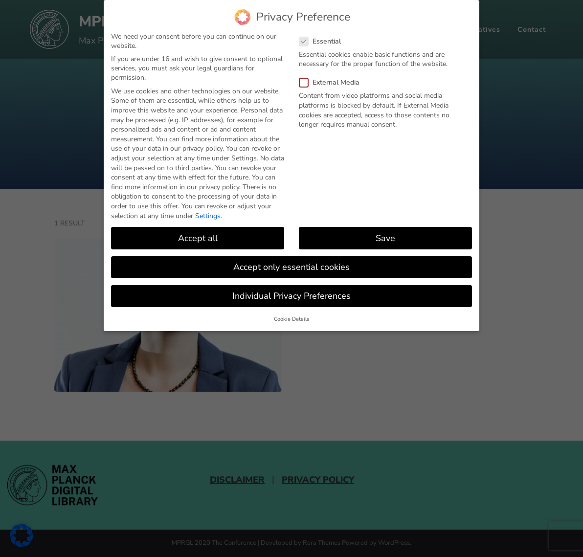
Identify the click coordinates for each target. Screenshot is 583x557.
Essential (323, 41)
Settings (208, 216)
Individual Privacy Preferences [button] (291, 296)
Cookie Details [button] (291, 319)
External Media (332, 82)
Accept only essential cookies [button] (291, 267)
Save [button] (385, 238)
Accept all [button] (198, 238)
